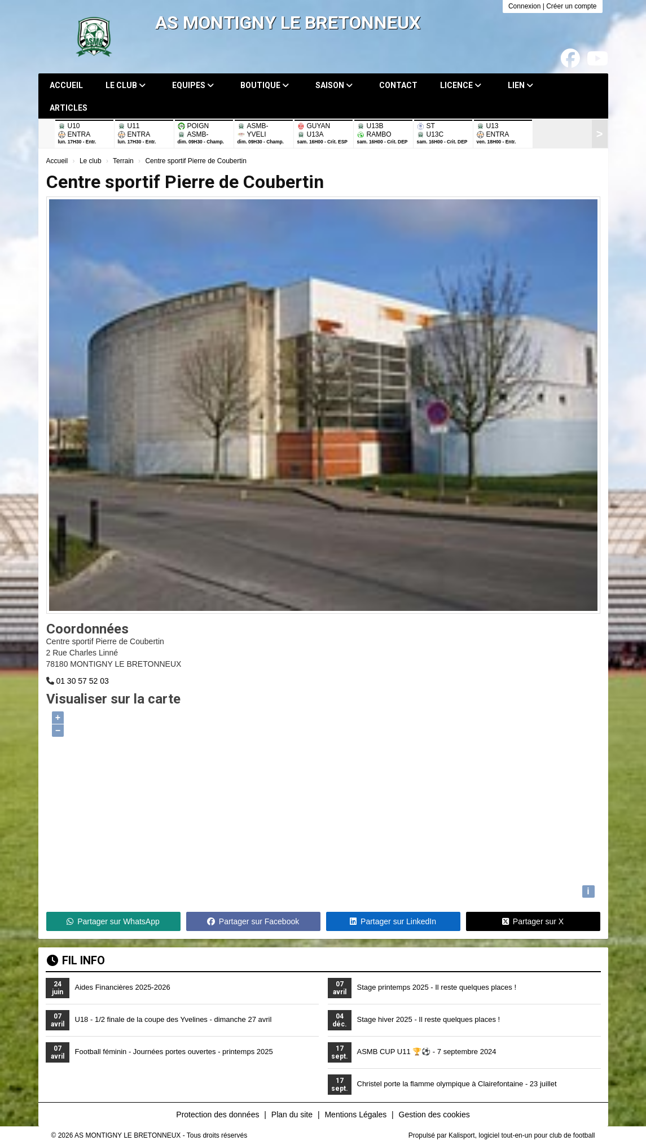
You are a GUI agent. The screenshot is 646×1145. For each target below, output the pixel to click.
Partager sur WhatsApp (113, 921)
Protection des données (217, 1114)
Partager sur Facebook (253, 921)
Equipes (193, 85)
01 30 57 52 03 (82, 680)
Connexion (524, 6)
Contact (398, 85)
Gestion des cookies (434, 1114)
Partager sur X (533, 921)
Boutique (264, 85)
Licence (460, 85)
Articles (68, 107)
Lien (520, 85)
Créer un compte (571, 6)
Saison (334, 85)
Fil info (76, 960)
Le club (126, 85)
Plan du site (292, 1114)
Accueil (66, 85)
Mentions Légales (355, 1114)
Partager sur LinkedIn (393, 921)
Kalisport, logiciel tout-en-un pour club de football (522, 1135)
